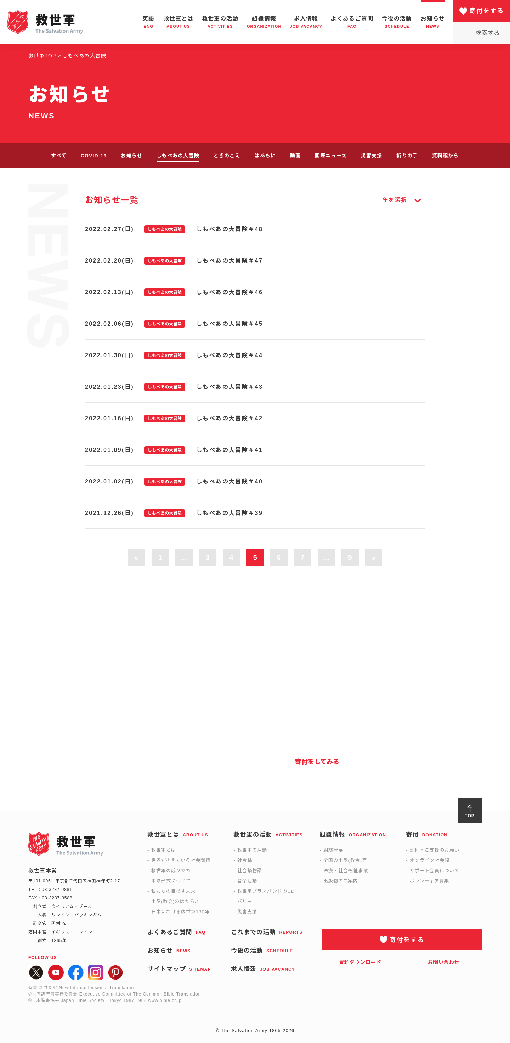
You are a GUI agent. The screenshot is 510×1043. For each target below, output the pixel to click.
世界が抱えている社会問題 (180, 860)
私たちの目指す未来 (173, 891)
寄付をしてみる (317, 762)
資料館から (445, 155)
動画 (295, 155)
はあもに (265, 155)
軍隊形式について (171, 881)
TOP (469, 815)
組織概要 (333, 850)
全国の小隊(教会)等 (345, 860)
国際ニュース (331, 155)
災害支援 (371, 155)
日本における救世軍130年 (180, 911)
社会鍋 (244, 860)
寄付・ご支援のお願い (434, 850)
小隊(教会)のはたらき (175, 901)
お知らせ (131, 155)
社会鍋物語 (249, 870)
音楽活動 (247, 881)
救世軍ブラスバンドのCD (266, 891)
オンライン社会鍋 (429, 860)
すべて (58, 155)
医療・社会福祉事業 (345, 870)
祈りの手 (407, 155)
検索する (488, 33)
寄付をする (486, 11)
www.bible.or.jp (164, 1000)
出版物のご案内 (340, 881)
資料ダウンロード (360, 962)
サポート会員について (434, 870)
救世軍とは (163, 850)
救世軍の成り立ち (171, 870)
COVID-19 (94, 155)
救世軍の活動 (252, 850)
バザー (244, 901)
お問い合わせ (444, 962)
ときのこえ (227, 155)
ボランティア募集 (429, 881)
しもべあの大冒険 (178, 155)
